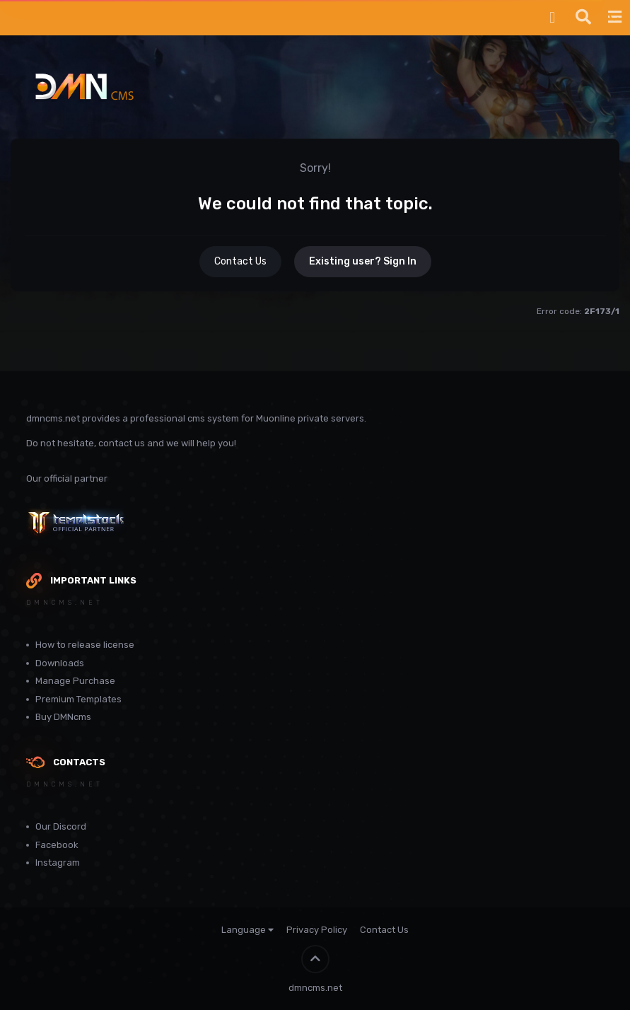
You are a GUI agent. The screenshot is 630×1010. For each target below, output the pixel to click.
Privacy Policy (316, 929)
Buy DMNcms (63, 717)
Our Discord (60, 826)
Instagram (57, 862)
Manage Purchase (75, 680)
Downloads (59, 663)
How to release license (84, 644)
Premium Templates (78, 699)
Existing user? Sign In (362, 261)
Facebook (56, 845)
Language (247, 929)
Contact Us (240, 261)
